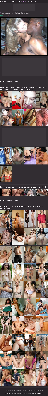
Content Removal (16, 393)
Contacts (7, 393)
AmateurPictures (24, 1)
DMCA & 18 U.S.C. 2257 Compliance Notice (33, 393)
